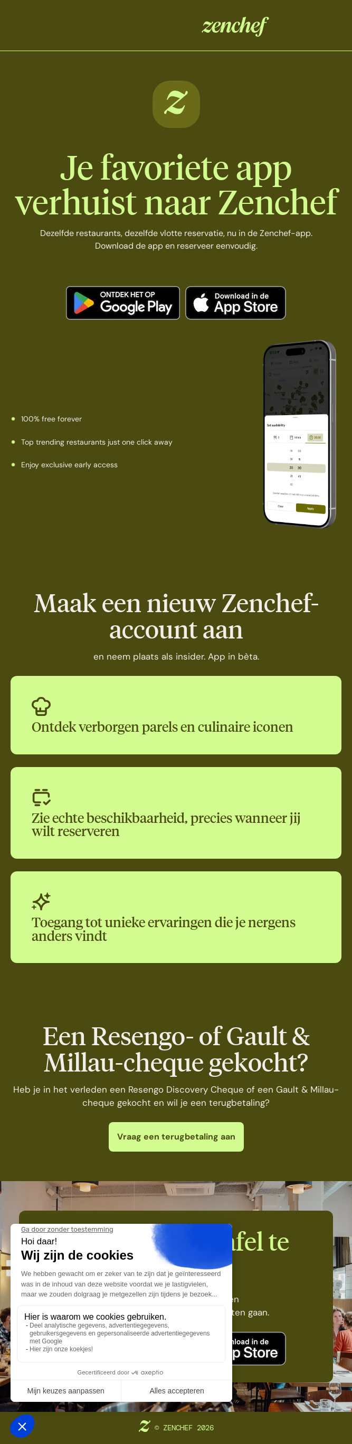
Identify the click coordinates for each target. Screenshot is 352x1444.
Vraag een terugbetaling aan (176, 1136)
